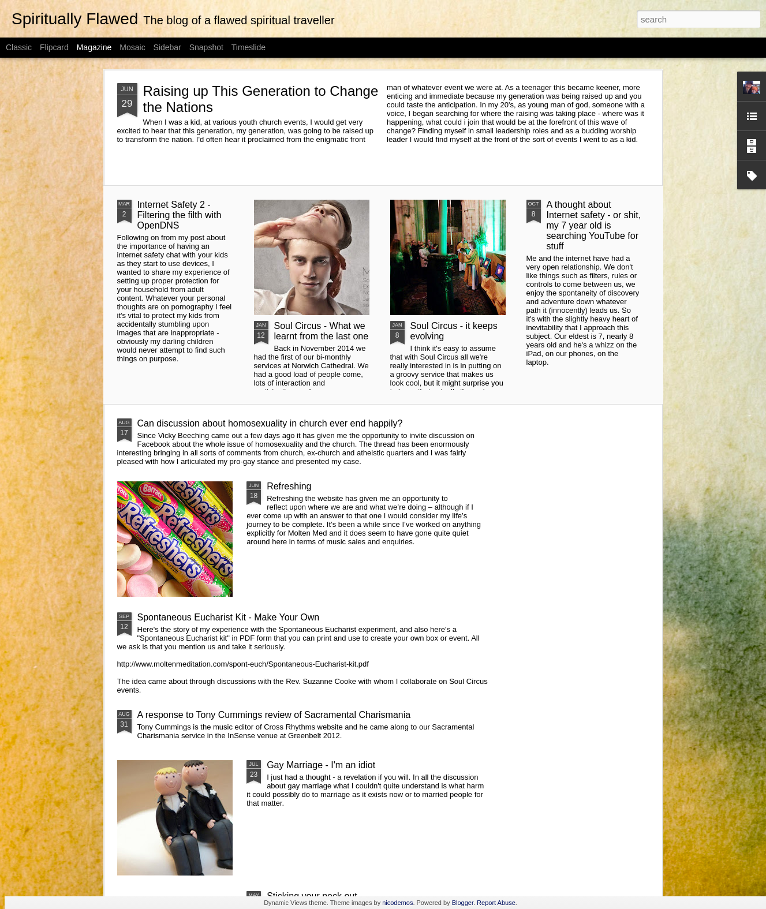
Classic (19, 47)
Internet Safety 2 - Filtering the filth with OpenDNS (179, 215)
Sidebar (167, 47)
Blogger (462, 902)
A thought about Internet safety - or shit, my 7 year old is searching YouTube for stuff (594, 225)
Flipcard (54, 47)
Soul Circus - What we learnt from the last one (321, 331)
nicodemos (397, 902)
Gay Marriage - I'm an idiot (321, 765)
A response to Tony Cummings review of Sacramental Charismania (274, 715)
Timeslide (248, 47)
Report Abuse (496, 902)
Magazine (94, 47)
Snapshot (206, 47)
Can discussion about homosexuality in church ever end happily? (270, 423)
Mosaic (132, 47)
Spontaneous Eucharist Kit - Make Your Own (228, 617)
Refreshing (289, 486)
